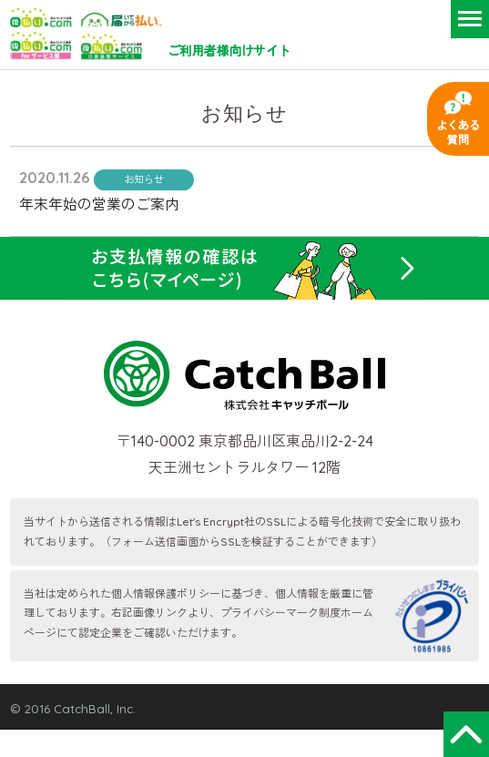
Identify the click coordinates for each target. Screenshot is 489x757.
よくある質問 (458, 132)
